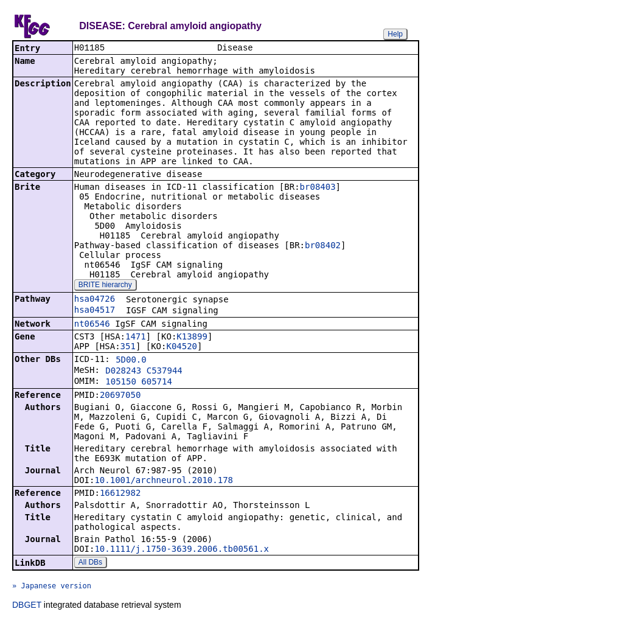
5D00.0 (131, 361)
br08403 (318, 188)
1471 (135, 338)
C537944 (165, 372)
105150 (120, 383)
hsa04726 (94, 300)
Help (395, 34)
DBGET (26, 606)
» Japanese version (51, 587)
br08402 (323, 246)
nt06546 (92, 325)
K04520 (181, 347)
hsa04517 (94, 311)
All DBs (90, 563)
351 (128, 347)
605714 (156, 383)
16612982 (120, 494)
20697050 (120, 396)
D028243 (123, 372)
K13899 (191, 338)
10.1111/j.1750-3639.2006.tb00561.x (181, 550)
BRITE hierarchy (105, 286)
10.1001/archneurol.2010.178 (163, 481)
